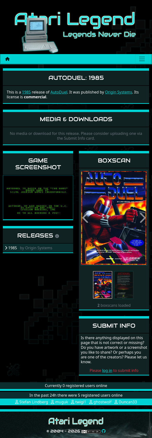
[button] (86, 217)
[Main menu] (142, 59)
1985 (26, 92)
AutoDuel (58, 92)
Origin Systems (118, 92)
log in (107, 370)
